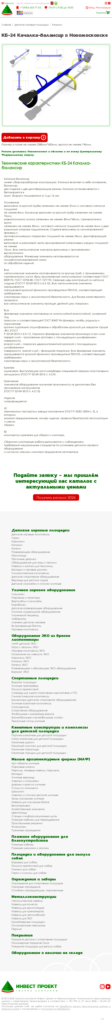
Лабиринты (19, 618)
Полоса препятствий (25, 689)
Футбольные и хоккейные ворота (33, 714)
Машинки (18, 594)
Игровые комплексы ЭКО (28, 650)
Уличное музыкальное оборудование (36, 611)
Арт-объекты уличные (25, 763)
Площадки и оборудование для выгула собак (51, 856)
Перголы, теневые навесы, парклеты (35, 770)
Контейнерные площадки (28, 922)
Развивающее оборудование (31, 552)
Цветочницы (19, 812)
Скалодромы (20, 707)
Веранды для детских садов (30, 580)
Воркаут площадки (24, 682)
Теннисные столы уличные (28, 721)
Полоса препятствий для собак (32, 865)
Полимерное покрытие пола (30, 943)
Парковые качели (23, 766)
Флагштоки (19, 826)
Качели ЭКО (20, 664)
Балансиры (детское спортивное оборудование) (44, 699)
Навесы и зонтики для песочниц (32, 566)
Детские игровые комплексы (30, 534)
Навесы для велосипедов (28, 907)
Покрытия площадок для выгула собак (36, 946)
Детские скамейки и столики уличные (36, 583)
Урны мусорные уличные (28, 798)
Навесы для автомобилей (28, 914)
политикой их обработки (55, 1008)
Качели (16, 548)
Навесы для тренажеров (28, 911)
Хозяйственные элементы (28, 809)
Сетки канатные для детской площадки (37, 738)
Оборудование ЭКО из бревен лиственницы (41, 637)
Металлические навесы (27, 900)
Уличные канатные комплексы (31, 703)
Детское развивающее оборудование (37, 608)
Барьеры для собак (24, 862)
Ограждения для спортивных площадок (37, 883)
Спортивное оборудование (30, 710)
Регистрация (103, 7)
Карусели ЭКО (21, 657)
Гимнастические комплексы (30, 573)
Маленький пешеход (25, 615)
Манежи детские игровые (28, 622)
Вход (92, 7)
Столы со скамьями (25, 788)
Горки (15, 538)
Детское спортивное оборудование (35, 576)
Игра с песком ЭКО (25, 647)
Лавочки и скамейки (25, 781)
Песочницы (19, 555)
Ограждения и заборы (34, 879)
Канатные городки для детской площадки (39, 753)
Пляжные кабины (22, 844)
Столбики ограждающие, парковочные (37, 890)
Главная (6, 24)
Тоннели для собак (24, 869)
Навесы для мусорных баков (30, 802)
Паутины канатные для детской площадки (39, 735)
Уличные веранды (23, 777)
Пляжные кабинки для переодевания (35, 819)
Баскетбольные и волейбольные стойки (37, 717)
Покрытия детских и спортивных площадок (39, 939)
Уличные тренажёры (25, 685)
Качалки (57, 24)
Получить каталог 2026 (56, 497)
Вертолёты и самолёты (27, 601)
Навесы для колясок (25, 904)
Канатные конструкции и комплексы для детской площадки (50, 729)
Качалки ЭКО (20, 661)
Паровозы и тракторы (26, 597)
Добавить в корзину (24, 137)
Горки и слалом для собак (29, 873)
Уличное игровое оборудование (43, 590)
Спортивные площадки (35, 678)
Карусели (18, 541)
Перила (17, 929)
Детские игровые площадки (31, 24)
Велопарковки (21, 805)
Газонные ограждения (26, 830)
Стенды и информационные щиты (34, 816)
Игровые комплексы (25, 629)
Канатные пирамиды (25, 749)
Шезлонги (18, 791)
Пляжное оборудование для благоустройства (40, 838)
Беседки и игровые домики (29, 569)
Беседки (17, 774)
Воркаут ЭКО (20, 671)
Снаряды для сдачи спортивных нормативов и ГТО (44, 692)
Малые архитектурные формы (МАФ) (51, 759)
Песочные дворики (24, 559)
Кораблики (19, 604)
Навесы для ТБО (22, 918)
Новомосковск (9, 3)
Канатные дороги (23, 742)
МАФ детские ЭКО (24, 643)
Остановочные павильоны (28, 925)
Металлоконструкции (34, 896)
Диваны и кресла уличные (28, 784)
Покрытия (22, 935)
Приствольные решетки (27, 823)
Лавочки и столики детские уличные (35, 795)
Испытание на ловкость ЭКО (30, 654)
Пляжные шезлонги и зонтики (30, 848)
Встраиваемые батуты (26, 625)
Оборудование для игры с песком (34, 562)
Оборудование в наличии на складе (47, 953)
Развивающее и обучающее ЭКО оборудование (44, 668)
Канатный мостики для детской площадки (39, 745)
